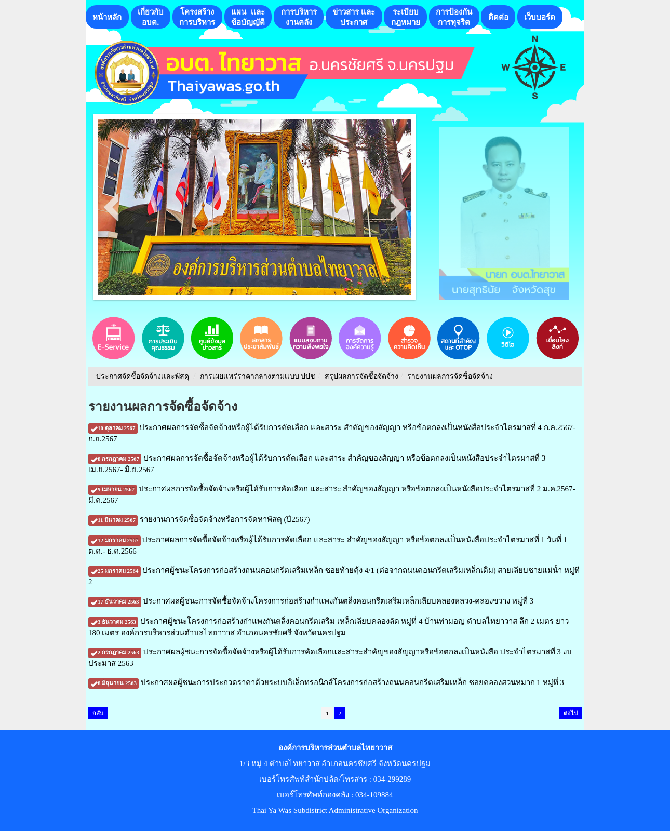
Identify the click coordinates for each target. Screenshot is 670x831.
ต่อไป (571, 713)
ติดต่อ (498, 16)
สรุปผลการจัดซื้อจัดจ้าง (361, 376)
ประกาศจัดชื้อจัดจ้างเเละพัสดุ (142, 376)
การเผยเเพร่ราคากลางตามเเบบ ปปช (258, 376)
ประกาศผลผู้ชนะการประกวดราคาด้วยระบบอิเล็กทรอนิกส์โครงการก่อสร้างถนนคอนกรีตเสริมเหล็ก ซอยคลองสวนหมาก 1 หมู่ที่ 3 (326, 682)
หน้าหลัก (107, 16)
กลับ (97, 713)
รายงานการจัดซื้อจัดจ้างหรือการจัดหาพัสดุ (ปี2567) (199, 519)
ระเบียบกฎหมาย (405, 16)
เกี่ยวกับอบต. (151, 16)
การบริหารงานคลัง (299, 16)
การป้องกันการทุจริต (454, 16)
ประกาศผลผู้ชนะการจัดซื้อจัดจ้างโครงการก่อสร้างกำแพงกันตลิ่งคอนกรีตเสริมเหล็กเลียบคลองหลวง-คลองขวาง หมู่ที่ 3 (310, 601)
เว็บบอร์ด (539, 16)
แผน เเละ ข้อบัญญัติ (248, 16)
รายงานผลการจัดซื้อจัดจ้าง (450, 376)
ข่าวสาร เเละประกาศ (353, 16)
